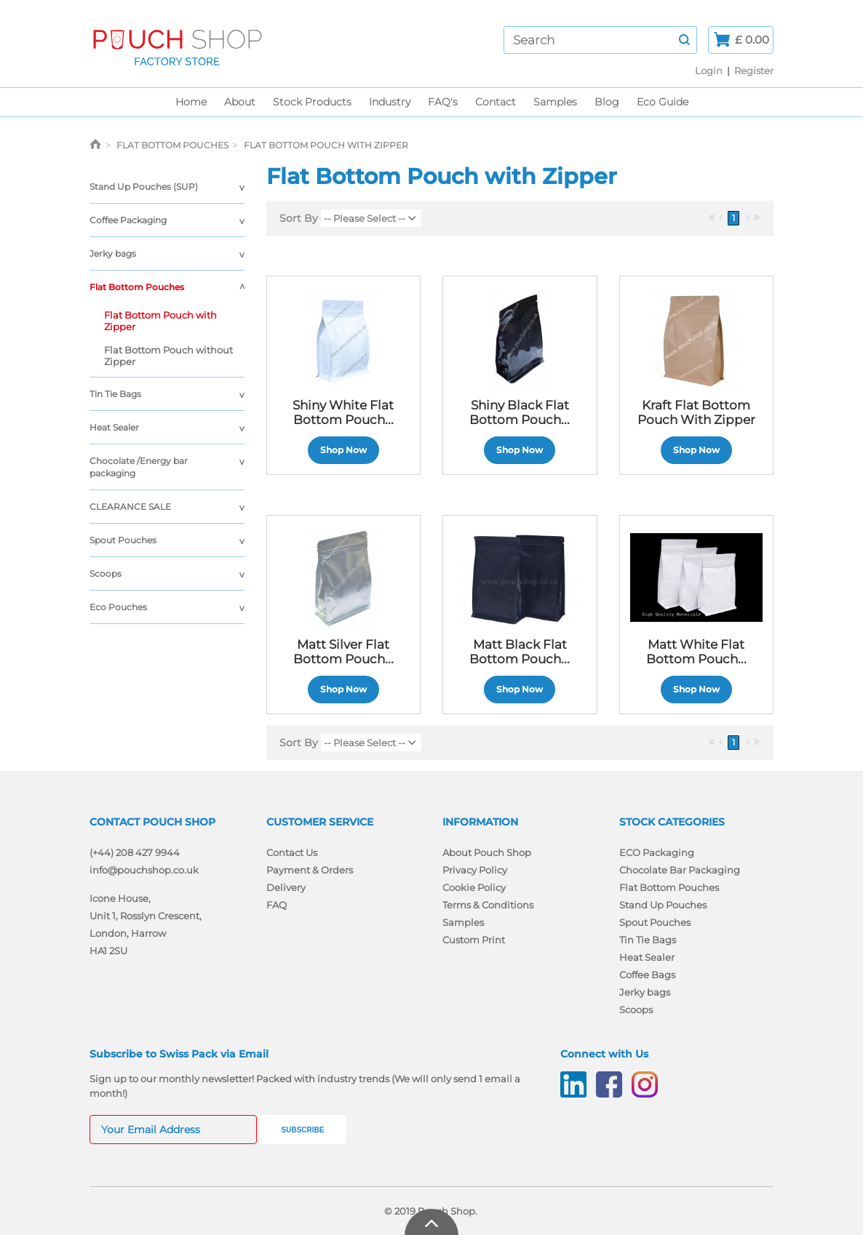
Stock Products (312, 101)
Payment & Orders (309, 870)
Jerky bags (113, 253)
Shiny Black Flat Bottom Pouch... (519, 412)
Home (191, 101)
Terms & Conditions (487, 905)
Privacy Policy (474, 870)
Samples (555, 101)
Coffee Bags (647, 974)
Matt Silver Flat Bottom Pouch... (343, 651)
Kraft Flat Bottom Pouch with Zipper (696, 412)
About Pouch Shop (486, 852)
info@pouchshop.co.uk (144, 870)
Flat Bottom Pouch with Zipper (160, 320)
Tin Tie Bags (115, 393)
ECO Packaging (656, 852)
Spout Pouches (123, 540)
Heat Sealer (114, 427)
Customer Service (319, 822)
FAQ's (443, 101)
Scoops (106, 573)
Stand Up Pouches (663, 905)
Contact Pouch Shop (152, 822)
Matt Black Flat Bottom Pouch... (519, 651)
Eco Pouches (118, 606)
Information (480, 822)
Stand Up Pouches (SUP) (144, 186)
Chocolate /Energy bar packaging (139, 467)
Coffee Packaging (128, 220)
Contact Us (291, 852)
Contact (495, 101)
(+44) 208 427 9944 (135, 852)
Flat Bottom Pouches (137, 286)
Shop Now (343, 449)
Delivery (286, 887)
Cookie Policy (474, 887)
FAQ (276, 905)
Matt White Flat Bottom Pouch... (696, 651)
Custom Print (473, 940)
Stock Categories (672, 822)
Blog (606, 101)
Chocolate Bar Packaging (679, 870)
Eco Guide (662, 101)
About (239, 101)
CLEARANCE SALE (130, 506)
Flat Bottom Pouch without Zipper (168, 355)
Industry (389, 101)
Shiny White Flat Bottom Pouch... (343, 412)
